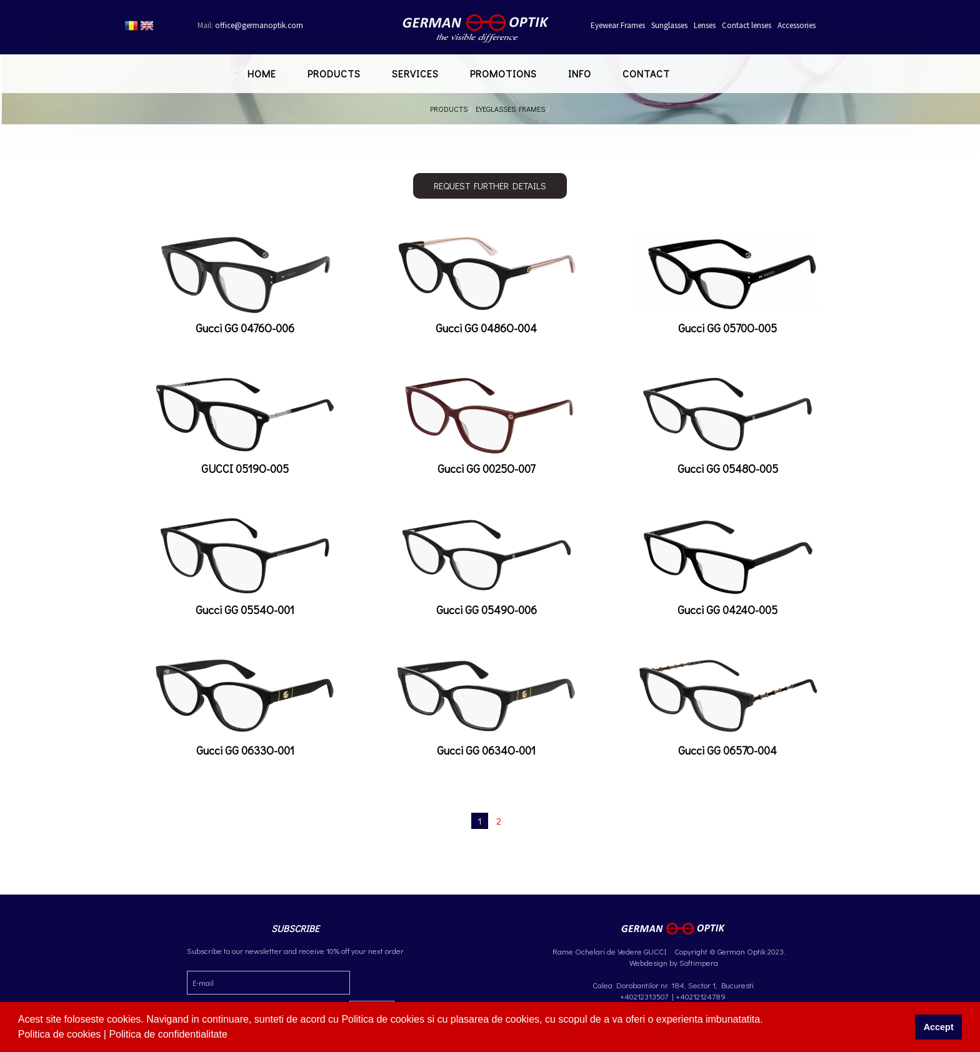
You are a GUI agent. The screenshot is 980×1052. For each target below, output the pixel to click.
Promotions (503, 73)
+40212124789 (701, 996)
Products (334, 73)
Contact (646, 73)
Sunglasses (669, 25)
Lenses (705, 25)
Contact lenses (746, 25)
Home (262, 73)
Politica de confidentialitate (169, 1034)
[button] (232, 1036)
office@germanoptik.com (250, 25)
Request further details (490, 185)
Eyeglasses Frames (510, 109)
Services (415, 73)
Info (579, 73)
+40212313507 (644, 996)
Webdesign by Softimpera (673, 962)
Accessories (797, 25)
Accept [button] (939, 1027)
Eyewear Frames (618, 25)
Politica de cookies (61, 1034)
